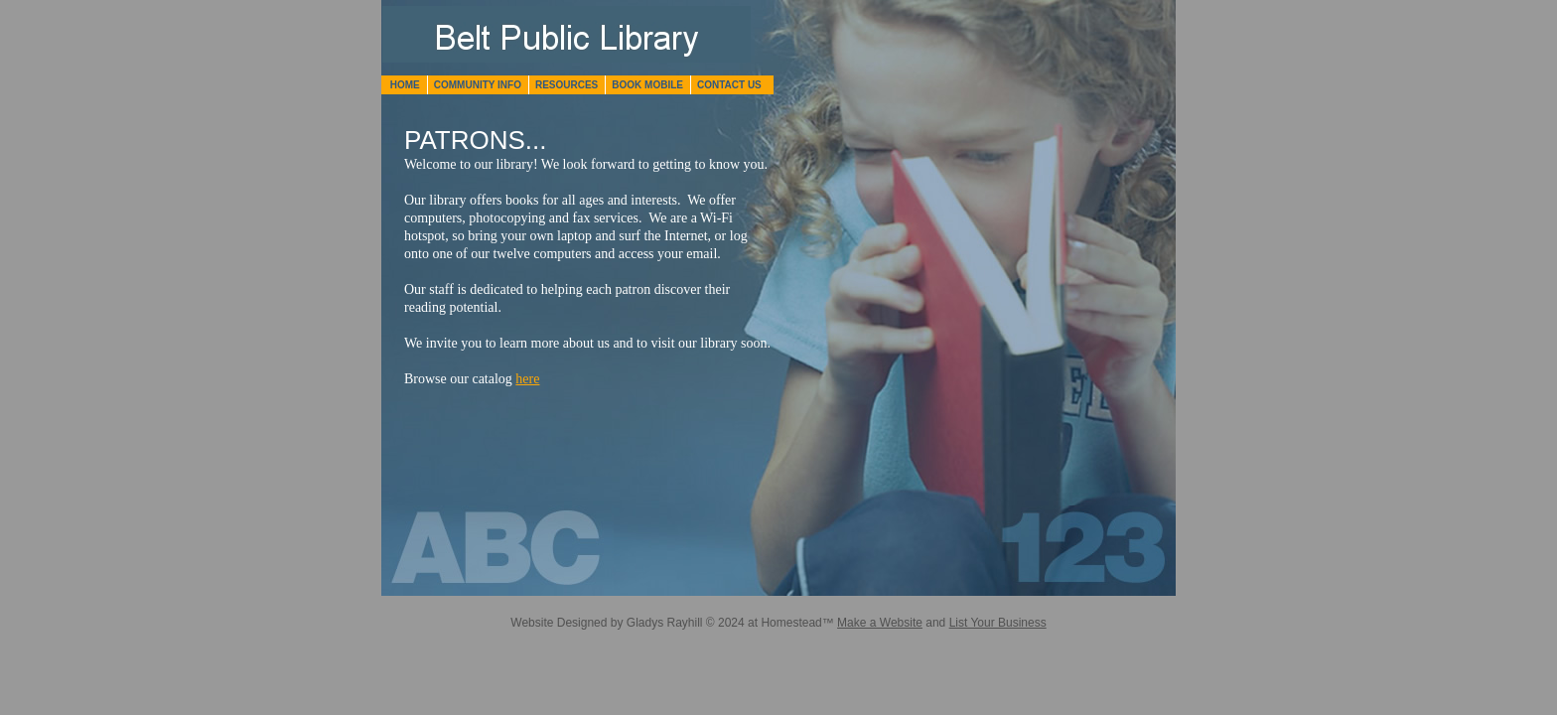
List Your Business (998, 623)
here (527, 378)
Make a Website (879, 623)
